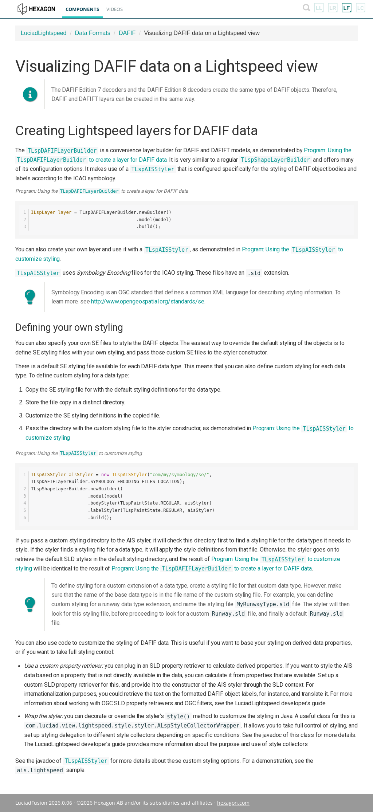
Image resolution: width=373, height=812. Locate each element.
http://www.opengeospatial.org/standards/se (147, 301)
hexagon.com (233, 802)
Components (86, 9)
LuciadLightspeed (43, 33)
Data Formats (92, 33)
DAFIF (127, 33)
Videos (118, 9)
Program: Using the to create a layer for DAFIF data (211, 568)
